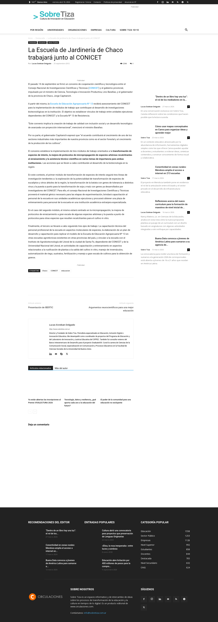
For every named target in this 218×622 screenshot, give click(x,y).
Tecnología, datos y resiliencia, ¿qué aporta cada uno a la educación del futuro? (80, 402)
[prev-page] (30, 412)
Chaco (44, 270)
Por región (36, 29)
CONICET (54, 270)
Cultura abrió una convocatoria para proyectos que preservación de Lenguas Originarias (117, 533)
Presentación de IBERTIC (40, 307)
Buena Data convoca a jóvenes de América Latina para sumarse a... (61, 563)
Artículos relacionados (40, 368)
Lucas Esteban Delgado (41, 63)
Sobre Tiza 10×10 (129, 29)
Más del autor (61, 368)
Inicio (30, 38)
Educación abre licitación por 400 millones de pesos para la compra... (116, 563)
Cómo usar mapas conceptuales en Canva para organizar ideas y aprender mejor (171, 129)
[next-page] (35, 412)
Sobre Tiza (145, 137)
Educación (42, 42)
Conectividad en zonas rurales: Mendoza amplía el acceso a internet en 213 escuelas (170, 170)
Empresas (96, 29)
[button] (186, 30)
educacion (65, 270)
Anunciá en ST (130, 2)
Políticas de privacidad (113, 2)
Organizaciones (77, 29)
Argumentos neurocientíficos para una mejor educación (111, 309)
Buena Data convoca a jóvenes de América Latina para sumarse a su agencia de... (172, 241)
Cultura (111, 29)
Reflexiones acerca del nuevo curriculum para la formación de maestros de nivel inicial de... (171, 204)
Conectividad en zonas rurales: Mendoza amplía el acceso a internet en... (60, 548)
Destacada (40, 38)
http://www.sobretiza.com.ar (59, 329)
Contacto (97, 2)
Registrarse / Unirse (83, 2)
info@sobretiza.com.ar (95, 612)
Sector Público (53, 42)
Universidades (55, 29)
